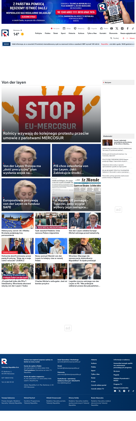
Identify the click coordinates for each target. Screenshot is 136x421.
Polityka (38, 33)
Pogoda (94, 28)
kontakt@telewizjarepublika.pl (68, 368)
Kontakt (103, 33)
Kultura (81, 33)
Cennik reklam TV (97, 389)
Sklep (69, 28)
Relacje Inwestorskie (121, 388)
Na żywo (56, 28)
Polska (47, 33)
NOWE (6, 44)
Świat (55, 33)
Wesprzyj (81, 28)
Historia (72, 33)
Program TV (118, 384)
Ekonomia (113, 33)
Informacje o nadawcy (122, 360)
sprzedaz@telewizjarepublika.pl (69, 362)
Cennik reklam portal (98, 385)
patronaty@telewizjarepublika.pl (69, 374)
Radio (106, 28)
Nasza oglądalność (128, 33)
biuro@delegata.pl (64, 383)
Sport (63, 33)
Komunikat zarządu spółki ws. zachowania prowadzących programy (123, 365)
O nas (93, 381)
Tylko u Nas (92, 33)
